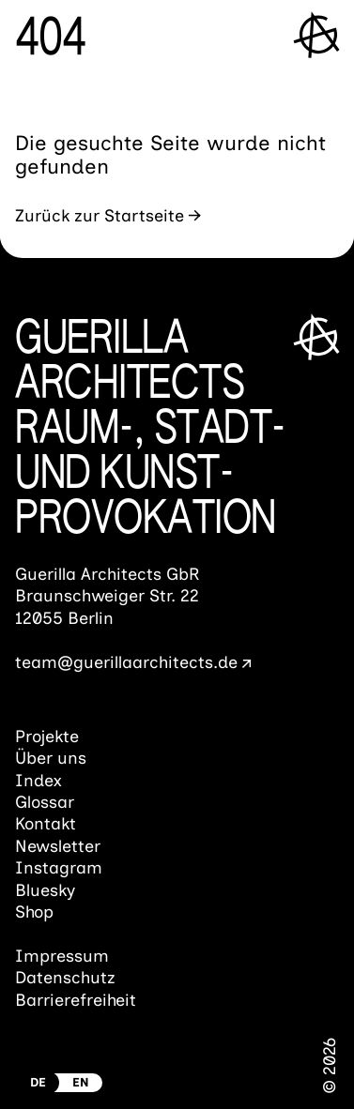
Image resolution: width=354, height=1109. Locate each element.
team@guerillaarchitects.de (126, 662)
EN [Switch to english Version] (80, 1082)
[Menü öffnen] (318, 34)
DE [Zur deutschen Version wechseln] (38, 1082)
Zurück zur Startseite (99, 215)
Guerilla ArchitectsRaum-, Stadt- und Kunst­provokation (150, 430)
